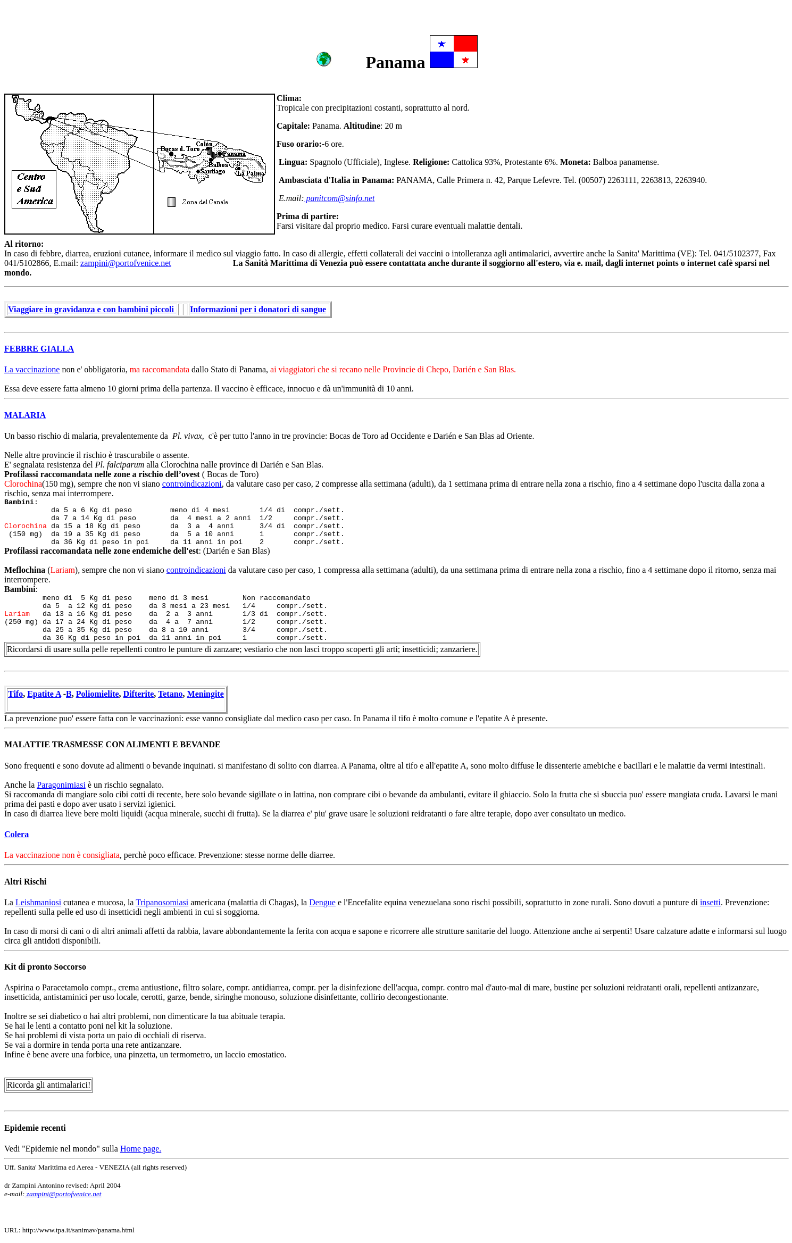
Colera (16, 834)
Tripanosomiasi (162, 902)
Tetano (170, 693)
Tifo (15, 693)
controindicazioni (192, 483)
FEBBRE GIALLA (39, 348)
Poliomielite (97, 693)
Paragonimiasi (61, 784)
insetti (710, 902)
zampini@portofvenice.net (125, 263)
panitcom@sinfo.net (339, 198)
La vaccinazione (32, 369)
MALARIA (25, 415)
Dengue (322, 902)
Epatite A (44, 693)
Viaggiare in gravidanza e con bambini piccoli (92, 309)
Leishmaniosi (38, 902)
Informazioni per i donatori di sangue (258, 309)
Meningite (205, 693)
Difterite (138, 693)
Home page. (140, 1148)
